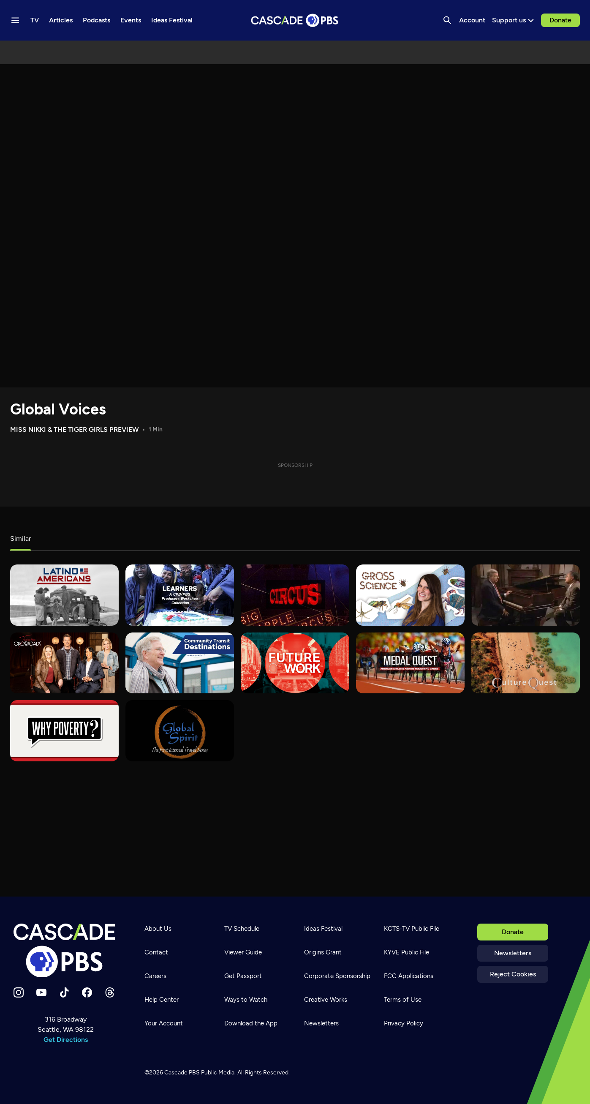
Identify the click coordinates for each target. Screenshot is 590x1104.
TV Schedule (241, 928)
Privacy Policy (403, 1023)
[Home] (65, 951)
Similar (20, 538)
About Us (157, 928)
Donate (560, 20)
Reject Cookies (513, 974)
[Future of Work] (295, 663)
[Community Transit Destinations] (179, 663)
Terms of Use (402, 999)
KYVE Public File (406, 952)
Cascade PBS (182, 1072)
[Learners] (179, 595)
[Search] (447, 20)
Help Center (161, 999)
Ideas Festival (323, 928)
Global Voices (58, 409)
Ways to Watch (245, 999)
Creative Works (325, 999)
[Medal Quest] (410, 663)
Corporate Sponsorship (337, 976)
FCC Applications (408, 976)
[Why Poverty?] (64, 730)
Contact (156, 952)
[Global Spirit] (179, 730)
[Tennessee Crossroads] (64, 663)
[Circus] (295, 595)
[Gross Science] (410, 595)
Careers (155, 976)
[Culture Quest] (525, 663)
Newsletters (512, 953)
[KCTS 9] (525, 595)
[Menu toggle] (15, 20)
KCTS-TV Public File (411, 928)
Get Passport (243, 976)
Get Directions (66, 1040)
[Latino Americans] (64, 595)
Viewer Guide (243, 952)
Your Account (163, 1023)
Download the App (250, 1023)
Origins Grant (323, 952)
